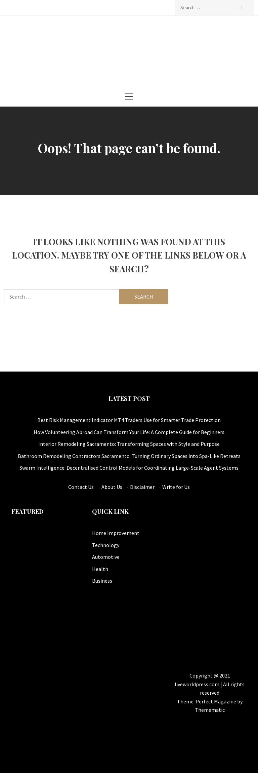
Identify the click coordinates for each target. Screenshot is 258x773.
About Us (111, 487)
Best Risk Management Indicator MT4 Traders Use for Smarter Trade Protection (129, 420)
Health (100, 569)
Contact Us (81, 487)
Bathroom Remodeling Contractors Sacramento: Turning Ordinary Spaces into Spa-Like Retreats (129, 456)
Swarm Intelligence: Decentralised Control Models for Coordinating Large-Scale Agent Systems (129, 467)
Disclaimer (142, 487)
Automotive (106, 556)
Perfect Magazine (216, 701)
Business (102, 580)
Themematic (210, 709)
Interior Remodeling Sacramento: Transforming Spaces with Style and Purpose (129, 443)
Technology (105, 545)
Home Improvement (115, 533)
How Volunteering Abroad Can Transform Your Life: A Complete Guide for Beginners (129, 432)
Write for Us (176, 487)
